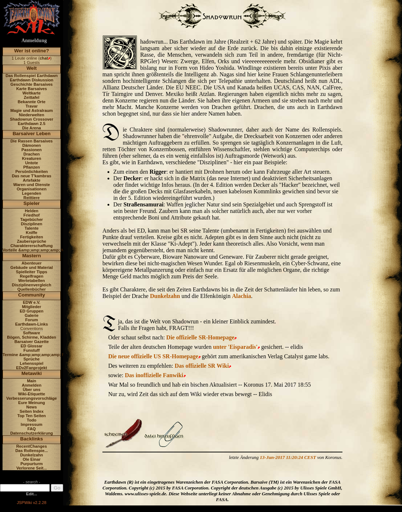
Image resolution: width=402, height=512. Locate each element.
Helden (31, 211)
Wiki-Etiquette (31, 394)
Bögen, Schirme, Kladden (31, 337)
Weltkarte (32, 93)
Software (31, 333)
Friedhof (32, 215)
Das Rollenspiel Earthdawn (31, 75)
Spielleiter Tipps (31, 272)
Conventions (31, 328)
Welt (32, 68)
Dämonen (31, 145)
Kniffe (31, 232)
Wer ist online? (31, 50)
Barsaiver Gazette (32, 341)
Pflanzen (31, 167)
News (31, 407)
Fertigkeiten (31, 237)
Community (31, 295)
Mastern (31, 255)
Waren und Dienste (31, 184)
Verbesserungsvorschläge (31, 398)
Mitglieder (31, 307)
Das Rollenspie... (31, 450)
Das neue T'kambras (31, 176)
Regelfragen (32, 276)
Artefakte (32, 180)
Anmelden (31, 385)
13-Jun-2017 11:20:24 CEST (288, 457)
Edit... (31, 494)
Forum (31, 320)
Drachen (32, 154)
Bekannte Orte (31, 102)
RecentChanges (31, 446)
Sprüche (32, 359)
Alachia (241, 296)
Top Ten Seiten (31, 416)
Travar (31, 106)
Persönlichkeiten (31, 171)
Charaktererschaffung (32, 245)
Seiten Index (32, 411)
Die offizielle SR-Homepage (200, 337)
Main (31, 381)
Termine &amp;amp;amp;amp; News (38, 354)
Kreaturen (31, 158)
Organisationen (31, 189)
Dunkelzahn (31, 455)
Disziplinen (31, 224)
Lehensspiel (32, 363)
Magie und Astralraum (31, 110)
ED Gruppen (31, 311)
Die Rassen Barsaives (32, 141)
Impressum (31, 424)
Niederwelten (31, 115)
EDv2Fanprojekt (31, 368)
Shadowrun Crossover (31, 119)
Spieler (32, 203)
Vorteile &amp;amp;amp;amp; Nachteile (41, 250)
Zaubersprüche (31, 241)
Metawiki (31, 373)
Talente (31, 228)
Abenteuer (31, 263)
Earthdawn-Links (31, 324)
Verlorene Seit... (31, 468)
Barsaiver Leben (32, 133)
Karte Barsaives (31, 88)
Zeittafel (31, 97)
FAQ (31, 429)
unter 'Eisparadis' (235, 347)
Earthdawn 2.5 (31, 123)
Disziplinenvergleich (31, 285)
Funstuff (32, 350)
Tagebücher (31, 219)
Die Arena (31, 128)
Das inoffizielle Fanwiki (154, 375)
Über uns (32, 389)
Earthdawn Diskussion (31, 80)
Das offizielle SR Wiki (202, 366)
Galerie (31, 315)
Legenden (31, 193)
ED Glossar (31, 346)
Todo (32, 420)
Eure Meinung (31, 402)
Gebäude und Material (32, 267)
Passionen (31, 150)
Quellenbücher (31, 289)
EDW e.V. (31, 302)
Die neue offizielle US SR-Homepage (153, 356)
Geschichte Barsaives (32, 84)
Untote (31, 163)
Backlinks (31, 439)
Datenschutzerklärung (31, 433)
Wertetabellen (31, 280)
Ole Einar (31, 459)
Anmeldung (34, 40)
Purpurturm (31, 463)
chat (44, 58)
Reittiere (32, 197)
